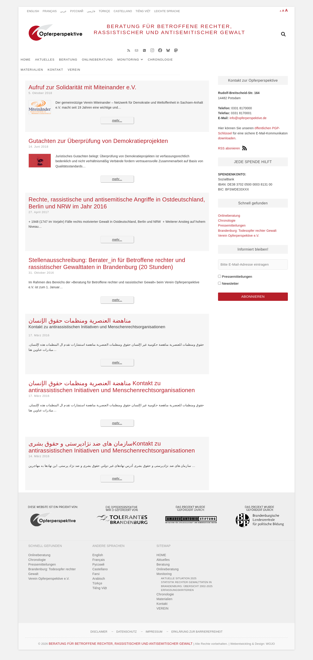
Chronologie (167, 63)
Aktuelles (51, 63)
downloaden (227, 142)
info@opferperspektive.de (248, 121)
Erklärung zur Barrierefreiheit (197, 635)
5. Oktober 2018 (40, 96)
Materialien (195, 63)
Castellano (123, 11)
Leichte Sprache (167, 11)
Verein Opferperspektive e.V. (238, 239)
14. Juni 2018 (38, 150)
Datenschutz (126, 635)
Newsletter (230, 287)
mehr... (117, 124)
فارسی (91, 11)
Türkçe (104, 11)
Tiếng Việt (143, 11)
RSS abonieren (232, 152)
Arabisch (99, 582)
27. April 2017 (39, 215)
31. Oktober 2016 (41, 276)
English (33, 11)
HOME (32, 63)
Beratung (75, 63)
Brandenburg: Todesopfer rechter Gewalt (247, 234)
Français (50, 11)
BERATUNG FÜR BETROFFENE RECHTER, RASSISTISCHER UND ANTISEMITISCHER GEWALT (159, 34)
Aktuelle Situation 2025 (178, 581)
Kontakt (219, 63)
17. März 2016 (39, 339)
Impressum (154, 635)
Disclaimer (98, 635)
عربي (63, 11)
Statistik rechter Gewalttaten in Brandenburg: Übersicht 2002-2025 (187, 587)
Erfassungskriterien (177, 593)
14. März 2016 (39, 459)
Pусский (76, 11)
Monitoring (135, 63)
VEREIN (237, 63)
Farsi (96, 577)
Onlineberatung (104, 63)
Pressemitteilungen (232, 229)
